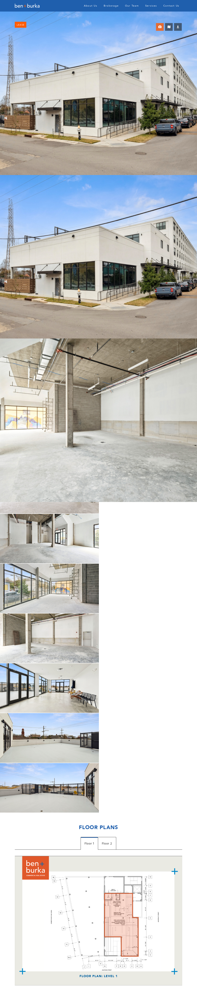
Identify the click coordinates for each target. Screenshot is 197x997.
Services (151, 6)
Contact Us (171, 6)
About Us (90, 6)
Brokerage (111, 6)
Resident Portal (149, 988)
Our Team (132, 6)
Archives (22, 992)
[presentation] (44, 881)
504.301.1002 (140, 823)
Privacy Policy (169, 988)
